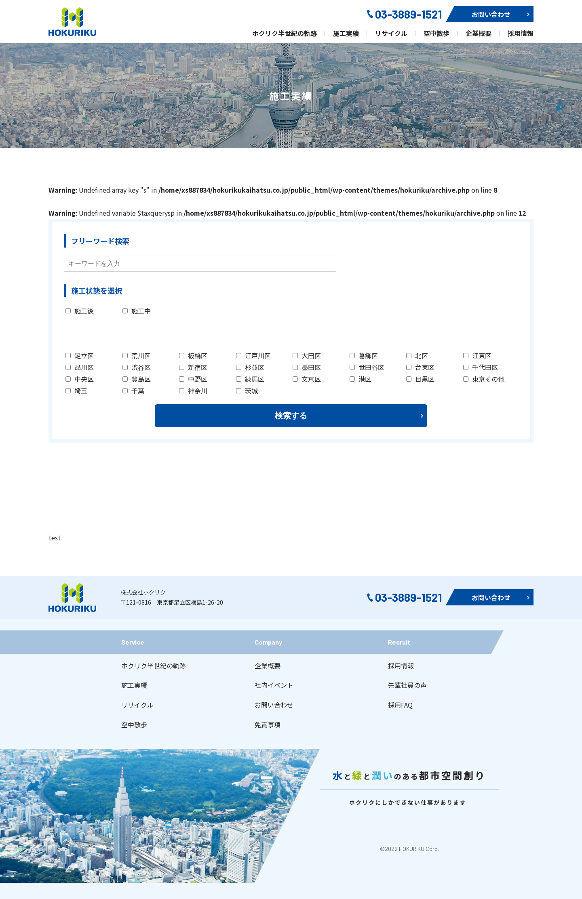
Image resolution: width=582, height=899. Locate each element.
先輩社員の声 (407, 685)
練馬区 (250, 379)
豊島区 (136, 379)
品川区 (79, 367)
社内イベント (274, 685)
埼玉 (76, 390)
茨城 (247, 390)
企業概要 (267, 665)
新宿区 (193, 367)
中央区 (79, 379)
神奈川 (193, 390)
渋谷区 (136, 367)
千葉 (133, 390)
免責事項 (267, 724)
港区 (360, 379)
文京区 (307, 379)
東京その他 (483, 379)
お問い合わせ (274, 705)
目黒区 (420, 379)
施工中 (136, 310)
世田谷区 (367, 367)
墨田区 (307, 367)
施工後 (79, 310)
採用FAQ (400, 705)
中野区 (193, 379)
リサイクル (137, 705)
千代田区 (480, 367)
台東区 (420, 367)
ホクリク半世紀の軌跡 (153, 665)
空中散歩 (134, 724)
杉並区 (250, 367)
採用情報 (401, 665)
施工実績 (134, 685)
